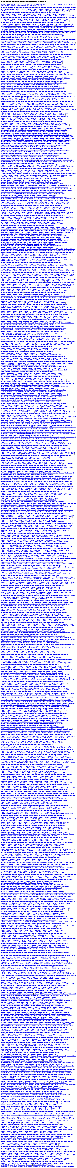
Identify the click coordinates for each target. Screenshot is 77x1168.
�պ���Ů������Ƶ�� (54, 442)
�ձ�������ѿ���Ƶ (51, 1017)
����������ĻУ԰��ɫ (39, 751)
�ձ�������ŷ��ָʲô (48, 899)
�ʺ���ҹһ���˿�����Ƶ (9, 538)
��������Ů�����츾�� (26, 734)
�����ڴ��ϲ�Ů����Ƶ (50, 467)
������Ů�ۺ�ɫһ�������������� (16, 62)
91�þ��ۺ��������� (54, 281)
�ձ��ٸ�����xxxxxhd (51, 1098)
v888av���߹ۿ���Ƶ (53, 661)
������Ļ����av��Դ (43, 443)
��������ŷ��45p (32, 968)
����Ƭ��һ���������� (46, 123)
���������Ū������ (10, 86)
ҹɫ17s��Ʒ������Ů (43, 403)
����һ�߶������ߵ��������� (14, 401)
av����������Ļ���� (10, 427)
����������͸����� (28, 829)
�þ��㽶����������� (56, 629)
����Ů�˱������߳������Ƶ (27, 44)
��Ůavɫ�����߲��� (26, 106)
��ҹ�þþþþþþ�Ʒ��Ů (44, 973)
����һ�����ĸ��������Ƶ (56, 683)
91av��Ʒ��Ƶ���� (52, 155)
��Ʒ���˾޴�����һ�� (9, 304)
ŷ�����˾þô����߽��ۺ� (38, 113)
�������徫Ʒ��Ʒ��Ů (54, 32)
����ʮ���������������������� (17, 165)
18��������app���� (64, 230)
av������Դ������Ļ (29, 943)
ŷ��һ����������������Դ (33, 641)
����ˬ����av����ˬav (65, 26)
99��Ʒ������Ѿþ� (24, 1024)
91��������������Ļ (10, 311)
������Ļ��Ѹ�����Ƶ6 (29, 1069)
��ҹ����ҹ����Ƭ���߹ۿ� (30, 725)
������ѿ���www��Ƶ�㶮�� (12, 1074)
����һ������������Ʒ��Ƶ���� (32, 505)
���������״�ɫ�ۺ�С (9, 481)
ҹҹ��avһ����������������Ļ (59, 93)
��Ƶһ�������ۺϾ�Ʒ (60, 46)
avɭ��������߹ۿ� (23, 627)
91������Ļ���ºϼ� (68, 212)
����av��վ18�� (7, 632)
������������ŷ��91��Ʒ (11, 636)
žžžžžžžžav (66, 291)
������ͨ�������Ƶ (53, 64)
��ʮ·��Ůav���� (7, 209)
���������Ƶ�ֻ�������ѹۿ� (34, 516)
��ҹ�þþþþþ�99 (70, 595)
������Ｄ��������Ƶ (43, 361)
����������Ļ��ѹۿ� (26, 706)
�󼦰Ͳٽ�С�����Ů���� (52, 433)
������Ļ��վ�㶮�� (9, 309)
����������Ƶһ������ (11, 57)
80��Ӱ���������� (9, 926)
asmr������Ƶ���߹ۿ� (9, 604)
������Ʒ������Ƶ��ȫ (66, 229)
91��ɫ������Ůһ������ (27, 896)
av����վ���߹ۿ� (61, 269)
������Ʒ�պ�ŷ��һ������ (63, 282)
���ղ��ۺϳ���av (58, 651)
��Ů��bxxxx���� (64, 506)
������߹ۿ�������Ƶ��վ (32, 289)
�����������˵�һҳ (58, 130)
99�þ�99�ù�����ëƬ (13, 1067)
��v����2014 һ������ (38, 19)
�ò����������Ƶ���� (10, 761)
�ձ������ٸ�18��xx (30, 151)
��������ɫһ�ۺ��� (9, 247)
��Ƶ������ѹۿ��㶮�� (62, 73)
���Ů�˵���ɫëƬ (6, 720)
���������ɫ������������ (34, 420)
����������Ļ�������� (29, 491)
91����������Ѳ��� (52, 905)
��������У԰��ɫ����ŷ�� (54, 1148)
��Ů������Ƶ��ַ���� (62, 637)
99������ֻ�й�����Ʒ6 (29, 676)
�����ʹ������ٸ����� (11, 819)
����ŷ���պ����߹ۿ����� (34, 32)
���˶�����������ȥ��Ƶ (18, 536)
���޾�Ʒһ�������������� (11, 589)
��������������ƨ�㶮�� (32, 901)
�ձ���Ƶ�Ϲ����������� (33, 227)
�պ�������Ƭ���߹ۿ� (65, 567)
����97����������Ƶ (26, 123)
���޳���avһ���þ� (51, 1115)
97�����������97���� (44, 761)
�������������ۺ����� (60, 363)
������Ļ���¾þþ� (27, 398)
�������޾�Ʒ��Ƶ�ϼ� (44, 548)
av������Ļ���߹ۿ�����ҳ (49, 963)
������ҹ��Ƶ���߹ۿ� (58, 916)
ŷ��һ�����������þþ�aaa (31, 684)
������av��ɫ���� (30, 39)
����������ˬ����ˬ (31, 284)
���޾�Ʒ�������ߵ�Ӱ (41, 984)
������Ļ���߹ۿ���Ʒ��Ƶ (11, 69)
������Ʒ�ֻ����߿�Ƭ (41, 578)
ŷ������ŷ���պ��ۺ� (30, 1010)
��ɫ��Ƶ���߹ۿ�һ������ (63, 624)
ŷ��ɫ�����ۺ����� (9, 368)
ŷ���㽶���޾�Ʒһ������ (48, 925)
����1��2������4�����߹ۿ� (13, 148)
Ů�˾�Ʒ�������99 (41, 94)
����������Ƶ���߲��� (11, 158)
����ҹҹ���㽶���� (31, 270)
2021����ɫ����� (7, 328)
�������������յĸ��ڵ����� (30, 433)
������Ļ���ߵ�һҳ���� (59, 10)
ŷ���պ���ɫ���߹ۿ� (9, 744)
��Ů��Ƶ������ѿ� (43, 353)
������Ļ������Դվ (46, 365)
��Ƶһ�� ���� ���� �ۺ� (46, 531)
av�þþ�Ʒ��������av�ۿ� (46, 378)
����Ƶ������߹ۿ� (38, 764)
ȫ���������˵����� (62, 484)
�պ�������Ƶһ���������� (34, 370)
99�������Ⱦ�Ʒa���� (26, 240)
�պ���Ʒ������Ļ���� (28, 99)
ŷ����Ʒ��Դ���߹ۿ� (67, 44)
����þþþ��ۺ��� (51, 187)
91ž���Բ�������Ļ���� (48, 874)
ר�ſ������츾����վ (55, 990)
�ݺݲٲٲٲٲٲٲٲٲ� (5, 306)
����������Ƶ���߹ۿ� (26, 217)
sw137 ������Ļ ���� (29, 1035)
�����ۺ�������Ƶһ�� (31, 275)
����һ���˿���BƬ (56, 177)
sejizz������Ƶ (64, 20)
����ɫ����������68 (29, 329)
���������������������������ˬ (29, 27)
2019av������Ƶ (27, 9)
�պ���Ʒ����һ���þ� (36, 845)
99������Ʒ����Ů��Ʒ (47, 151)
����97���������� (66, 783)
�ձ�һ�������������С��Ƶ (12, 182)
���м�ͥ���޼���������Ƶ (26, 116)
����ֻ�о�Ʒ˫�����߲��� (10, 856)
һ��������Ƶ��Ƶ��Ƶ (27, 198)
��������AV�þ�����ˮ (36, 952)
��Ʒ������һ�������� (31, 156)
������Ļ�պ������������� (40, 624)
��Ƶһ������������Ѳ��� (46, 852)
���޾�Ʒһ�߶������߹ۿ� (54, 847)
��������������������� (45, 619)
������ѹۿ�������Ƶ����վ (13, 205)
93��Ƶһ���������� (9, 46)
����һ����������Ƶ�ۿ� (46, 37)
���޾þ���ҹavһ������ (59, 252)
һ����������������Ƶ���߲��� (14, 440)
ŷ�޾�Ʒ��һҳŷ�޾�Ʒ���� (60, 805)
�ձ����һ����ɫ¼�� (9, 207)
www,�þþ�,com (5, 573)
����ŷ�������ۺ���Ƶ (26, 582)
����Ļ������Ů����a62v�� (25, 209)
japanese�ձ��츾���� (8, 1052)
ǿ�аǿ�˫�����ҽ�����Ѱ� (10, 47)
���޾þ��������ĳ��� (57, 257)
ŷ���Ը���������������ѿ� (51, 329)
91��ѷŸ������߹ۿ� (49, 309)
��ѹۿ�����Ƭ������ (10, 602)
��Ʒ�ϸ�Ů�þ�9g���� (55, 183)
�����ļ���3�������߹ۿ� (52, 34)
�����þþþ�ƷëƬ (25, 390)
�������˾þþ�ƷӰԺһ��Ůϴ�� (35, 661)
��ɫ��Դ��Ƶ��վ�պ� (34, 689)
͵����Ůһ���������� (53, 118)
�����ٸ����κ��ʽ (27, 185)
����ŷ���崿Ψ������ (59, 395)
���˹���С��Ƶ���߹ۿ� (9, 388)
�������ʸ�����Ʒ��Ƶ (30, 277)
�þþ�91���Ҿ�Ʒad (23, 131)
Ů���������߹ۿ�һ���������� (60, 834)
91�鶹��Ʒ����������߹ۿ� (34, 671)
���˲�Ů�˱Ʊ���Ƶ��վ (58, 210)
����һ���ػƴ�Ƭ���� (64, 232)
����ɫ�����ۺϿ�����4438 (54, 1005)
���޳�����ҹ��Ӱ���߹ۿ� (10, 89)
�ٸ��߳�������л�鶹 (43, 710)
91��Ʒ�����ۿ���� (8, 301)
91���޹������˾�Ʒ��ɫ (33, 642)
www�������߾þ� (7, 422)
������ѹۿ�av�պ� (8, 737)
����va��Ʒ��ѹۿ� (28, 91)
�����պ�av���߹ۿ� (52, 587)
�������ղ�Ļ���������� (12, 830)
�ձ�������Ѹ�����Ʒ (28, 351)
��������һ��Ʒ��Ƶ (51, 1046)
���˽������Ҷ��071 (38, 415)
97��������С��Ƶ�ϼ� (37, 681)
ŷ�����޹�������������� (54, 612)
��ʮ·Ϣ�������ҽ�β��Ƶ (57, 83)
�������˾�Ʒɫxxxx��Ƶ (9, 415)
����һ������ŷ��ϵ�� (66, 503)
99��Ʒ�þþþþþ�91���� (65, 577)
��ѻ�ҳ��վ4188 (53, 359)
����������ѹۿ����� (11, 888)
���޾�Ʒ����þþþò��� (29, 12)
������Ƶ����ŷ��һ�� (26, 669)
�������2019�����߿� (38, 850)
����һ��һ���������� (45, 428)
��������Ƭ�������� (63, 590)
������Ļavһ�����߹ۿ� (10, 703)
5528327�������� (31, 182)
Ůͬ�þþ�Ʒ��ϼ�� (66, 481)
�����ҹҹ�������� (29, 250)
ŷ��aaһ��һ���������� (11, 749)
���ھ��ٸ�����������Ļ (30, 223)
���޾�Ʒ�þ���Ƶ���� (49, 265)
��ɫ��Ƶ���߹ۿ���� (8, 114)
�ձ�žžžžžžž (70, 272)
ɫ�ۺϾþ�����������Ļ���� (61, 106)
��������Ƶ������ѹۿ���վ (31, 1017)
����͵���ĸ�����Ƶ (66, 198)
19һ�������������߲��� (62, 563)
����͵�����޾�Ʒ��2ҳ (53, 827)
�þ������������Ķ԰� (44, 91)
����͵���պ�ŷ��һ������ (51, 205)
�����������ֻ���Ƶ (65, 275)
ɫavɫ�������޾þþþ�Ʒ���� (10, 676)
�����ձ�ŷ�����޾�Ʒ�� (64, 761)
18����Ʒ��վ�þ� (7, 531)
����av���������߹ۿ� (26, 862)
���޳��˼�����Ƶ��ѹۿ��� (12, 341)
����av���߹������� (10, 146)
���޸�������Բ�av (64, 617)
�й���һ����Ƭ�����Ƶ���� (12, 180)
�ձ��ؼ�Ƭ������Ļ (8, 7)
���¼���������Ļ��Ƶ (10, 390)
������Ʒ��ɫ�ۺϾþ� (8, 736)
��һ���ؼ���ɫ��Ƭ (28, 403)
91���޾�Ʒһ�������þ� (67, 109)
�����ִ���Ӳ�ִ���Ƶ (30, 921)
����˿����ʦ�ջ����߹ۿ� (51, 1059)
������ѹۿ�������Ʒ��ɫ (47, 862)
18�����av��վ (26, 1007)
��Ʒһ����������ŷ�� (10, 52)
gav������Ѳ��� (44, 705)
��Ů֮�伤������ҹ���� (27, 496)
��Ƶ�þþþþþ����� (49, 244)
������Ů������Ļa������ (23, 965)
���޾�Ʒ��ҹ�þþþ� (60, 133)
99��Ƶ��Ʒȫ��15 (6, 27)
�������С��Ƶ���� (9, 365)
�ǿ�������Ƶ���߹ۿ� (46, 803)
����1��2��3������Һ (38, 465)
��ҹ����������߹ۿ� (53, 234)
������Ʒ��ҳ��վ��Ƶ (9, 545)
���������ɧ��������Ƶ (33, 220)
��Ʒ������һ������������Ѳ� (14, 336)
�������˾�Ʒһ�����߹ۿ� (26, 515)
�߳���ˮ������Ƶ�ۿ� (29, 1106)
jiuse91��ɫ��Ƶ (5, 778)
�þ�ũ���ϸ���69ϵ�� (8, 287)
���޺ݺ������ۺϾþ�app (51, 901)
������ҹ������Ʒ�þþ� (27, 141)
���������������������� (40, 136)
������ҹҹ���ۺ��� (29, 47)
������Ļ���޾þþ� (8, 140)
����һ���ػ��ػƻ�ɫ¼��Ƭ (29, 583)
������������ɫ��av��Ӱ (61, 511)
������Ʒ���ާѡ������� (36, 380)
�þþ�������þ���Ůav (48, 634)
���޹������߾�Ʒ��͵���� (21, 442)
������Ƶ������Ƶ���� (11, 585)
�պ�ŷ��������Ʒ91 (41, 703)
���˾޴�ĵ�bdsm (47, 203)
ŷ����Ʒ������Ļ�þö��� (11, 901)
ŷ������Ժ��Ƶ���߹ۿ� (10, 443)
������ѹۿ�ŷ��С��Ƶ (33, 881)
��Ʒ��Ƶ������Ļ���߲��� (52, 61)
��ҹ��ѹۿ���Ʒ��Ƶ (23, 565)
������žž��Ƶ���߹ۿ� (48, 659)
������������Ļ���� (34, 776)
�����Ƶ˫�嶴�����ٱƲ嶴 (28, 252)
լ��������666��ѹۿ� (27, 840)
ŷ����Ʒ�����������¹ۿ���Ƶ (48, 592)
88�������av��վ (51, 1014)
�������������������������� (18, 432)
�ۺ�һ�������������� (25, 237)
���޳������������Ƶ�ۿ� (51, 988)
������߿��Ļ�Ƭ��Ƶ (38, 911)
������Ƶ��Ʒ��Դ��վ (41, 422)
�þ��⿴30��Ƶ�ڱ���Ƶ (9, 192)
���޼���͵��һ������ (9, 455)
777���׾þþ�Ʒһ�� (21, 269)
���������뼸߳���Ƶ (67, 417)
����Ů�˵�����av (8, 734)
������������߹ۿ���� (45, 771)
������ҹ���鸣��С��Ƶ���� (50, 1035)
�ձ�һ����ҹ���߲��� (9, 463)
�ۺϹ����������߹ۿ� (26, 168)
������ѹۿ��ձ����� (46, 496)
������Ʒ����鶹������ (61, 422)
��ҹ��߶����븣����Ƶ (40, 555)
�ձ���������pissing (14, 649)
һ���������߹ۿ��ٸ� (37, 336)
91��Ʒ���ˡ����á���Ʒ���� (50, 51)
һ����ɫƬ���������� (36, 1084)
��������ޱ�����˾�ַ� (55, 1067)
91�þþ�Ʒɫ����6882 (42, 1002)
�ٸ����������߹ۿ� (22, 113)
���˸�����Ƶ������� (56, 145)
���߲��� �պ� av (53, 857)
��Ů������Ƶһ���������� (39, 945)
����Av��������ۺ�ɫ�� (11, 533)
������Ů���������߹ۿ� (47, 198)
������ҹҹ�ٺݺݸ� (39, 947)
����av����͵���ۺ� (59, 985)
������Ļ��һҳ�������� (34, 498)
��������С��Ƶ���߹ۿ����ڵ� (12, 756)
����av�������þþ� (9, 166)
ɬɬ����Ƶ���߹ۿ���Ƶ (45, 371)
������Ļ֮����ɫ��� (54, 911)
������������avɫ (42, 106)
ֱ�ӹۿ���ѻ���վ (49, 910)
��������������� (25, 975)
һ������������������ (17, 19)
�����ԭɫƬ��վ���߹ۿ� (57, 465)
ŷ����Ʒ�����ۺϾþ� (56, 715)
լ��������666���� (52, 354)
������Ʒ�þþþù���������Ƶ (64, 7)
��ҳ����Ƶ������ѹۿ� (32, 375)
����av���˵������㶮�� (52, 331)
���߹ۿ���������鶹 (63, 669)
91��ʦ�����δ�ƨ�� (39, 88)
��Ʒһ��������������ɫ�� (26, 506)
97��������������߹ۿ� (11, 813)
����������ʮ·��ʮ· (9, 141)
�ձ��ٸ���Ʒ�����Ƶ (9, 111)
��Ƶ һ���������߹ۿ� (48, 153)
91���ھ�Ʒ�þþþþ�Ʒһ (22, 363)
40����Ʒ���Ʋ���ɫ (62, 381)
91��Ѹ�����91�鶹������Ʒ (12, 299)
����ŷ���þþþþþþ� (15, 438)
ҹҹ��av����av (29, 713)
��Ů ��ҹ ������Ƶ (37, 720)
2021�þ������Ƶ (53, 313)
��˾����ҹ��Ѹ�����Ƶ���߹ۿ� (13, 1160)
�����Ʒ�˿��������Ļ (39, 188)
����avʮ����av (7, 210)
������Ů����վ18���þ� (59, 754)
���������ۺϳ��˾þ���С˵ (48, 385)
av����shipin (21, 296)
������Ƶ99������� (50, 1136)
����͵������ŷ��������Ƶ (31, 817)
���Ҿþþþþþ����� (7, 548)
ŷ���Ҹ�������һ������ (45, 207)
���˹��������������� (60, 140)
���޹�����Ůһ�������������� (14, 1166)
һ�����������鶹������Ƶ (51, 1010)
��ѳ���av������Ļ (47, 488)
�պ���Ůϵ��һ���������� (12, 575)
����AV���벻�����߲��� (46, 813)
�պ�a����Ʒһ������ (9, 99)
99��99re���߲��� (46, 824)
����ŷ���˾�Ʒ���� (50, 103)
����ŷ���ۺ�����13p (28, 193)
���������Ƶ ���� (9, 947)
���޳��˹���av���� (33, 34)
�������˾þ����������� (35, 145)
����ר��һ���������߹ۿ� (35, 759)
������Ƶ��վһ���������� (13, 150)
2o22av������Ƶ (24, 54)
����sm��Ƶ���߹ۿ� (41, 190)
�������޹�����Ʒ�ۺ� (42, 49)
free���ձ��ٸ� (56, 405)
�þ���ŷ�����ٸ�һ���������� (14, 264)
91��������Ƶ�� (21, 494)
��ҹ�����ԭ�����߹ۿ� (10, 1047)
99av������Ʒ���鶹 (46, 270)
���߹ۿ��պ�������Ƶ (9, 138)
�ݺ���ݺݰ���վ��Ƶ (26, 473)
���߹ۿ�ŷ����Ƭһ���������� (37, 450)
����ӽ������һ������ (24, 718)
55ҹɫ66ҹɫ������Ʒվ (28, 894)
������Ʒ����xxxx (43, 1032)
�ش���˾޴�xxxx (36, 820)
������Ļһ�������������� (30, 230)
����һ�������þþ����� (11, 39)
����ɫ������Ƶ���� (55, 845)
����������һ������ (62, 425)
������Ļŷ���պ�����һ (11, 9)
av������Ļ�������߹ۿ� (44, 143)
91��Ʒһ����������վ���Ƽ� (61, 217)
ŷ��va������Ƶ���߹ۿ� (27, 510)
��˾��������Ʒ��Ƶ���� (61, 135)
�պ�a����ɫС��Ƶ (29, 323)
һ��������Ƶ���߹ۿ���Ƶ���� (36, 299)
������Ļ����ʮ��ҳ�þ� (48, 1151)
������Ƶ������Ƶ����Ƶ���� (14, 73)
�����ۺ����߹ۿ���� (35, 118)
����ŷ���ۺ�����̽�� (30, 749)
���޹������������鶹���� (35, 1089)
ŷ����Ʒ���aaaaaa (29, 381)
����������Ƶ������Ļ (49, 797)
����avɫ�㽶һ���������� (63, 443)
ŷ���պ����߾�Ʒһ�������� (12, 249)
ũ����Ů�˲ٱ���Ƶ (23, 820)
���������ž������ (38, 695)
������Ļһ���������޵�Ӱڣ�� (13, 396)
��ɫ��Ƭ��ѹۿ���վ (8, 44)
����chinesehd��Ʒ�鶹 (56, 88)
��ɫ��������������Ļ (52, 148)
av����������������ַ (54, 326)
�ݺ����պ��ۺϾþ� (8, 41)
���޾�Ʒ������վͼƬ (31, 575)
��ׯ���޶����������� (41, 200)
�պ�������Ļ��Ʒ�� (66, 9)
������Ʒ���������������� (34, 1027)
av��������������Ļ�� (11, 366)
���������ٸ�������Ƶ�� (12, 353)
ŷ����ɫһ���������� (49, 89)
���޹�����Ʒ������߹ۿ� (13, 473)
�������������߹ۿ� (35, 587)
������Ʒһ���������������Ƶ (14, 79)
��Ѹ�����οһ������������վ (31, 59)
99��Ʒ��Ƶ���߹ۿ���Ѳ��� (39, 175)
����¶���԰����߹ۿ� (27, 83)
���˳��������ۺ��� (29, 493)
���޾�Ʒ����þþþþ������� (55, 366)
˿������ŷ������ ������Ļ (13, 34)
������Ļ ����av (25, 36)
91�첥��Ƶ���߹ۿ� (61, 41)
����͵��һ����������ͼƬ (27, 874)
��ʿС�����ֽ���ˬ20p (61, 68)
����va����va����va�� (50, 212)
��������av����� (53, 866)
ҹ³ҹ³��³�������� (8, 269)
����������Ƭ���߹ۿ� (10, 239)
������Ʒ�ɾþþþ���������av (37, 10)
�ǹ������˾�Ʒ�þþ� (8, 195)
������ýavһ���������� (30, 508)
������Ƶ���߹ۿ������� (12, 910)
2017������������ (9, 510)
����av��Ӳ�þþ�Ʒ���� (10, 797)
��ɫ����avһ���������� (11, 270)
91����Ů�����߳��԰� (8, 136)
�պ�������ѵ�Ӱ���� (38, 242)
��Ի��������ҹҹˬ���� (57, 418)
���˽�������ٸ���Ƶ (9, 361)
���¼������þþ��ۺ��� (28, 607)
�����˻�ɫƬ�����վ (43, 46)
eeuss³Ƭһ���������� (11, 583)
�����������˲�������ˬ (12, 393)
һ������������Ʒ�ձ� (66, 921)
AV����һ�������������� (50, 121)
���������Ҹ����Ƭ (9, 1155)
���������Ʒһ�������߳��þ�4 (13, 624)
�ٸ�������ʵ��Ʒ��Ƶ (45, 301)
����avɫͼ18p (43, 583)
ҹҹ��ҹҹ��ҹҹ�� (69, 32)
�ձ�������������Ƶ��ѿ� (59, 286)
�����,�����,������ (54, 462)
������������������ (11, 32)
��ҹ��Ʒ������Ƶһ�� (61, 975)
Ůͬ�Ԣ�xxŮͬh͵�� (70, 185)
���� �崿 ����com (48, 749)
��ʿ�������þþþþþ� (35, 401)
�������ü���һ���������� (48, 546)
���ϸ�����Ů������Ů (28, 925)
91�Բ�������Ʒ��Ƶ (44, 214)
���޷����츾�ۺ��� (53, 200)
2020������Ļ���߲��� (51, 1108)
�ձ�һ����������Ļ (67, 1151)
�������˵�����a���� (49, 182)
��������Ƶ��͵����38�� (46, 341)
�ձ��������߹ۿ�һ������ (33, 832)
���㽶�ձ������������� (64, 558)
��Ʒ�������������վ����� (39, 805)
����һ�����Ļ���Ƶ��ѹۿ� (12, 1078)
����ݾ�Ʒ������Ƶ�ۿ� (10, 1148)
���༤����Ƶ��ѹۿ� (8, 697)
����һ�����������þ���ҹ (15, 413)
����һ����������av (65, 1111)
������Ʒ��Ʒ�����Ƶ (9, 899)
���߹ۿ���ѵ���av (8, 752)
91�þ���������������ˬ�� (13, 1093)
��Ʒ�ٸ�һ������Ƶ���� (27, 301)
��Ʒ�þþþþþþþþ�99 (36, 272)
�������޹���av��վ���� (11, 84)
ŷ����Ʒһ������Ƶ (27, 24)
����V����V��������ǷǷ (12, 713)
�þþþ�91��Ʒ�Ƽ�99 (7, 155)
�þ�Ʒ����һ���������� (32, 452)
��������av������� (57, 1027)
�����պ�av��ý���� (9, 1151)
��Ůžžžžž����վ (23, 415)
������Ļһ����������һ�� (13, 103)
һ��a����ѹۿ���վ (26, 170)
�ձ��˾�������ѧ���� (27, 166)
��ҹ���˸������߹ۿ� (61, 168)
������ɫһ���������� (31, 262)
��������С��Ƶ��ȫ (9, 235)
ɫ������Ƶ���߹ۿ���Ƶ (37, 79)
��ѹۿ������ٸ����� (8, 893)
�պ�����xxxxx (69, 249)
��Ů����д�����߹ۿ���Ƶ (58, 386)
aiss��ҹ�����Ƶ (43, 239)
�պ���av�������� (9, 59)
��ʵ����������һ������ (12, 400)
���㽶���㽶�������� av (49, 903)
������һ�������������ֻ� (53, 543)
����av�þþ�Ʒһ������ (10, 667)
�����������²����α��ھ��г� (11, 220)
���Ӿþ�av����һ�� (8, 339)
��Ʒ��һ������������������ (15, 837)
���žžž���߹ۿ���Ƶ (44, 923)
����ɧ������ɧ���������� (27, 254)
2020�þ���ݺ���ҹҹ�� (68, 39)
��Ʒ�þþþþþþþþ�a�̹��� (30, 788)
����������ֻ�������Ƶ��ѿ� (56, 688)
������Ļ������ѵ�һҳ (46, 259)
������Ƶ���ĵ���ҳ (9, 187)
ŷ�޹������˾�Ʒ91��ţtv (65, 284)
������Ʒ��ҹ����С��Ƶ (29, 808)
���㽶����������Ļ (9, 252)
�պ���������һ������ (11, 405)
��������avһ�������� (30, 311)
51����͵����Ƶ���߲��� (54, 128)
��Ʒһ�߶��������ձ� (9, 36)
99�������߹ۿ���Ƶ (28, 410)
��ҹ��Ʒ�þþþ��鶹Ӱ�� (58, 299)
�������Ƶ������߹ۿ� (66, 42)
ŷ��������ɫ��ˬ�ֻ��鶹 (43, 474)
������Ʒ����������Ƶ (37, 423)
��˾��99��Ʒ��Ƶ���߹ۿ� (53, 376)
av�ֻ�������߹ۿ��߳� (47, 26)
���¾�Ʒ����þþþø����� (48, 676)
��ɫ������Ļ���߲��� (10, 223)
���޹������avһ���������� (13, 644)
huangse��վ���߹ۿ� (63, 78)
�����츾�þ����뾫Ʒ (32, 1094)
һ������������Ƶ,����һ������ (15, 600)
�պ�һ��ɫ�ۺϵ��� (48, 307)
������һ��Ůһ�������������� (15, 272)
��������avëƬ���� (26, 46)
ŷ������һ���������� (29, 388)
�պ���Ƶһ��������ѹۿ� (11, 452)
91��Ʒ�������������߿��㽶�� (35, 869)
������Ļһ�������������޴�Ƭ (14, 460)
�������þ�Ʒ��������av (11, 227)
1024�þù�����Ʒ (44, 135)
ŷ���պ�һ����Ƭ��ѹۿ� (19, 306)
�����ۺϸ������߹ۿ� (56, 1040)
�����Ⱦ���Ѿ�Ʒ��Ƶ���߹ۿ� (12, 160)
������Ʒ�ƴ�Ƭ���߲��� (58, 869)
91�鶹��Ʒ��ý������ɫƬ (23, 610)
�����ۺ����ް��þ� (47, 528)
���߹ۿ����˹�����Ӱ (59, 348)
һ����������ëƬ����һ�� (12, 153)
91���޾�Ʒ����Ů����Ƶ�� (29, 455)
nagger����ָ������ (61, 548)
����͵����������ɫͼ (24, 143)
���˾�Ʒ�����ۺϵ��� (29, 68)
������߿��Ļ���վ (25, 578)
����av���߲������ (48, 388)
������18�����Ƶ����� (44, 41)
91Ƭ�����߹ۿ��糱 (22, 1044)
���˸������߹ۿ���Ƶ (38, 418)
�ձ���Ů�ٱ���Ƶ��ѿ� (57, 94)
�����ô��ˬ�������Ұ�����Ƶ (30, 368)
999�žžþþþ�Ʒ (52, 716)
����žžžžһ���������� (26, 448)
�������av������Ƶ (9, 725)
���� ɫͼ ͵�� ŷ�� (24, 844)
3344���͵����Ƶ (61, 200)
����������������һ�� (58, 56)
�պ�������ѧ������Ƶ (10, 262)
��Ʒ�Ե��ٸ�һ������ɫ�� (28, 995)
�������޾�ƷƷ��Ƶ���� (41, 297)
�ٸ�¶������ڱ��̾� (53, 62)
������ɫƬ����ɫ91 (8, 26)
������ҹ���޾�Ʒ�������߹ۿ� (13, 595)
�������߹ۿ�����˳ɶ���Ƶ (28, 20)
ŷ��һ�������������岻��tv (42, 279)
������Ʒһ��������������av (36, 31)
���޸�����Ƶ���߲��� (9, 1000)
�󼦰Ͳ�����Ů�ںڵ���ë (9, 22)
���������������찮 (41, 839)
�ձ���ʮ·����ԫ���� (45, 582)
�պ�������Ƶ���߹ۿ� (30, 1101)
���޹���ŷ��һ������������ (35, 177)
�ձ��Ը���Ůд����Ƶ (8, 988)
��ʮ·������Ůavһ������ (30, 856)
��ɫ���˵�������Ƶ (9, 267)
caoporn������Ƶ (39, 155)
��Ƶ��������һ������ (63, 473)
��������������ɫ (29, 445)
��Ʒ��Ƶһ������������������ (15, 1153)
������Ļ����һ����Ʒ (45, 74)
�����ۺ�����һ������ (28, 76)
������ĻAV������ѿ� (10, 15)
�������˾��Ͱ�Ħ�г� (9, 886)
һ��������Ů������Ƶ (57, 242)
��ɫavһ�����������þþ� (11, 686)
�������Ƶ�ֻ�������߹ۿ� (52, 172)
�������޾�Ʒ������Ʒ (10, 260)
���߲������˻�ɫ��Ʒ (40, 319)
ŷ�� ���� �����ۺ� (11, 428)
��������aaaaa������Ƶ (34, 827)
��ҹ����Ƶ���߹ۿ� (45, 538)
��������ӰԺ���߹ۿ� (28, 930)
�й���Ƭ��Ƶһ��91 (40, 83)
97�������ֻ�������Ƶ (29, 903)
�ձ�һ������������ (41, 560)
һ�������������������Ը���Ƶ (36, 215)
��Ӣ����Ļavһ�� (7, 10)
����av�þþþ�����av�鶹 (10, 185)
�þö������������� (32, 42)
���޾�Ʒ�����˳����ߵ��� (39, 17)
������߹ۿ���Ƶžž (44, 1025)
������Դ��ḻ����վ (34, 1108)
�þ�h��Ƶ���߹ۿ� (41, 1117)
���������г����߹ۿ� (36, 879)
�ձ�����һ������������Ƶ (46, 339)
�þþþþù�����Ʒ (65, 1136)
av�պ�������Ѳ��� (58, 165)
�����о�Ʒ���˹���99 (52, 368)
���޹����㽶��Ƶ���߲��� (11, 250)
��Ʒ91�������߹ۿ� (51, 664)
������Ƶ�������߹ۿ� (10, 104)
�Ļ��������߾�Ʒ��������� (45, 646)
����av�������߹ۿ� (37, 442)
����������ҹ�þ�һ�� (44, 432)
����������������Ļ (32, 108)
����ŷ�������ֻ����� (52, 108)
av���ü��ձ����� (27, 427)
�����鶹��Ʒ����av (30, 815)
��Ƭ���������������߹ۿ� (39, 66)
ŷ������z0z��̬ (24, 545)
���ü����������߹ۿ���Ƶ (32, 1103)
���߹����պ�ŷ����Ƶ (39, 286)
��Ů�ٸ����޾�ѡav (22, 114)
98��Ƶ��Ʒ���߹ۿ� (68, 546)
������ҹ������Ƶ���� (31, 109)
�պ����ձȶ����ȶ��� (9, 126)
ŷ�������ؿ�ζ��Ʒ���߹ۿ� (16, 410)
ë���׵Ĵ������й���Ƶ (46, 141)
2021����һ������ (44, 731)
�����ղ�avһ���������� (24, 344)
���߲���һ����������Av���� (56, 1047)
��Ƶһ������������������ (13, 14)
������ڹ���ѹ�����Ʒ (21, 49)
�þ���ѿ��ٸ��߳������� (63, 678)
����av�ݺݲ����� (38, 1057)
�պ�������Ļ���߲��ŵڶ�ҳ (60, 555)
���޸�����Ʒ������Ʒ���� (14, 465)
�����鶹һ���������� (11, 641)
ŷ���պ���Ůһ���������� (41, 328)
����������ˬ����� (10, 458)
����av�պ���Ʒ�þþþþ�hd (30, 958)
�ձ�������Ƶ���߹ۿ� (46, 166)
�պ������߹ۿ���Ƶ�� (40, 1150)
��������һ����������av (12, 1104)
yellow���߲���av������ (56, 438)
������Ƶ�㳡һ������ (29, 656)
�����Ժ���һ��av (8, 116)
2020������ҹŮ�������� (11, 291)
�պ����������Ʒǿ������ (30, 551)
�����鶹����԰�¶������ (21, 66)
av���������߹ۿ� (45, 68)
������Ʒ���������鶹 (56, 940)
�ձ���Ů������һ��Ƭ (9, 840)
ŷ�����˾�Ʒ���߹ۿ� (66, 250)
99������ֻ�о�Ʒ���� (28, 673)
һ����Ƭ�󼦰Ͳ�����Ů (45, 351)
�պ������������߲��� (29, 1156)
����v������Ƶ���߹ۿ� (28, 747)
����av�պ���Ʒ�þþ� (9, 230)
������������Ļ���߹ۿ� (34, 622)
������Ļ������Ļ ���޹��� (39, 376)
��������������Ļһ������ (50, 673)
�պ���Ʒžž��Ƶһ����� (9, 54)
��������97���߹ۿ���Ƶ (37, 715)
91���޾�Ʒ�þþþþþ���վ (8, 935)
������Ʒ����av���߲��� (33, 281)
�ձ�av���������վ (8, 433)
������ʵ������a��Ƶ (10, 759)
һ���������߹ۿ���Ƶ (59, 445)
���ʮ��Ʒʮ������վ (53, 59)
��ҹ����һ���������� (33, 356)
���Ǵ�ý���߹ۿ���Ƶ (65, 553)
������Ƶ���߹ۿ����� (38, 197)
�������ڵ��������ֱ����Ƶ (29, 128)
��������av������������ (13, 324)
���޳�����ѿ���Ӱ (52, 1044)
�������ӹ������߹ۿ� (57, 390)
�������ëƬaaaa (44, 160)
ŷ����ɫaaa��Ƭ (29, 353)
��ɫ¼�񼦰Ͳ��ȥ (5, 732)
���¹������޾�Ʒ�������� (28, 267)
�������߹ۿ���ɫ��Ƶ (34, 644)
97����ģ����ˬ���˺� (24, 474)
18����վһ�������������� (59, 420)
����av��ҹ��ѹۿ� (55, 999)
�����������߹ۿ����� (11, 83)
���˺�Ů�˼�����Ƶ (43, 202)
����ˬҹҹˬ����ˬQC (44, 237)
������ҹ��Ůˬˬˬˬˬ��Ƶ (32, 393)
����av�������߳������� (58, 541)
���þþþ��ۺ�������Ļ (57, 1019)
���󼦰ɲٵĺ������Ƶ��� (42, 1024)
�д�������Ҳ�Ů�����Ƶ (55, 970)
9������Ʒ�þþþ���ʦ (47, 1111)
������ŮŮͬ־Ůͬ (52, 577)
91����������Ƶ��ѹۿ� (60, 486)
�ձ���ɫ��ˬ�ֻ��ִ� (49, 617)
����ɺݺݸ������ (34, 460)
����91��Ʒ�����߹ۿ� (47, 478)
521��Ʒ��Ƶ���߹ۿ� (46, 252)
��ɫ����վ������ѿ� (61, 1012)
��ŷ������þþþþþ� (33, 1066)
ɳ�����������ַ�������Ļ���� (15, 197)
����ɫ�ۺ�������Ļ (9, 491)
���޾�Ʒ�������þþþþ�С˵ (42, 36)
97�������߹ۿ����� (43, 314)
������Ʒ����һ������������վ (46, 942)
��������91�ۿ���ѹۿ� (10, 674)
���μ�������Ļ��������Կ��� (14, 282)
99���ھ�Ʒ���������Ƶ (10, 764)
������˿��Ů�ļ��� (9, 923)
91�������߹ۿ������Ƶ (52, 684)
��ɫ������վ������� (55, 622)
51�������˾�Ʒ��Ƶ (31, 620)
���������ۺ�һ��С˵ (44, 346)
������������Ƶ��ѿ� (35, 350)
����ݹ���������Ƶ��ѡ (11, 370)
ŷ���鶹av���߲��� (21, 791)
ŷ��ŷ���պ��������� (61, 1024)
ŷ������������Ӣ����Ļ (57, 27)
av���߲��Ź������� (9, 741)
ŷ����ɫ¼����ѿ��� (9, 20)
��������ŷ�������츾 (10, 346)
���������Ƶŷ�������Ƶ (11, 151)
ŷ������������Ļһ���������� (47, 138)
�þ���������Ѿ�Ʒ (53, 614)
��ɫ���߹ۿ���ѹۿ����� (10, 277)
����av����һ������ (10, 329)
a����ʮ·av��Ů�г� (7, 1139)
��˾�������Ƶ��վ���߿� (33, 57)
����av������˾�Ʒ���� (52, 52)
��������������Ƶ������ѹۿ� (56, 150)
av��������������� (39, 363)
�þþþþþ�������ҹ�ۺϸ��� (43, 772)
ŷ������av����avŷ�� (26, 304)
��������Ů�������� (21, 319)
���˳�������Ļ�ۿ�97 (34, 222)
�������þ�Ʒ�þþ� (8, 74)
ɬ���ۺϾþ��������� (60, 705)
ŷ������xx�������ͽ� (10, 523)
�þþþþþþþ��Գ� (6, 754)
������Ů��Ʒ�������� (53, 71)
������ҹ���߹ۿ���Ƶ (25, 207)
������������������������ (15, 541)
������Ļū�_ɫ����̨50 (64, 749)
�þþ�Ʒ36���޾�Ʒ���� (8, 1126)
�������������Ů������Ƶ (27, 212)
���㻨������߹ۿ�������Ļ (32, 462)
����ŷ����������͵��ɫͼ (11, 928)
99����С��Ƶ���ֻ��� (60, 962)
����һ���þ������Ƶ (49, 958)
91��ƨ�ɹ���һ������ (39, 844)
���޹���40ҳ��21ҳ (44, 960)
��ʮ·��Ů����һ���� (40, 395)
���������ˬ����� (9, 37)
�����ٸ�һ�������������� (12, 666)
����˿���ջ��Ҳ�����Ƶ (50, 260)
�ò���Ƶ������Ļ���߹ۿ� (26, 737)
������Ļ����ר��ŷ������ (59, 526)
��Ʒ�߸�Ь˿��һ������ (9, 484)
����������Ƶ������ (35, 391)
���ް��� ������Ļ (8, 363)
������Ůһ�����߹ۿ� (9, 766)
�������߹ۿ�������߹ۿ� (53, 723)
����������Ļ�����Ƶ (29, 797)
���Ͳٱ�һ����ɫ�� (8, 503)
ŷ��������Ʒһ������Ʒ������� (42, 264)
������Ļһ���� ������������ (48, 15)
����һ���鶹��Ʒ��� (29, 294)
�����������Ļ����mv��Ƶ (40, 637)
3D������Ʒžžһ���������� (12, 827)
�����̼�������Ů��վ (57, 713)
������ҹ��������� (10, 1146)
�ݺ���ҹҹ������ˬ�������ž (12, 683)
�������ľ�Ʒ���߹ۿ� (47, 47)
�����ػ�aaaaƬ (54, 1076)
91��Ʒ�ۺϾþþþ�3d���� (9, 505)
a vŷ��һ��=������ (43, 965)
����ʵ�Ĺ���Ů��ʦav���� (11, 516)
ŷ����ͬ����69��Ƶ (62, 528)
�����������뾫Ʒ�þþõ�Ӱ (26, 503)
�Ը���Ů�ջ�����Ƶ (19, 118)
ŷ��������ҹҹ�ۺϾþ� (27, 37)
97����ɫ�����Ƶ (46, 455)
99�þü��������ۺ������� (54, 1049)
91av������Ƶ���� (45, 209)
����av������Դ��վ (52, 447)
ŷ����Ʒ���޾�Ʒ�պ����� (29, 678)
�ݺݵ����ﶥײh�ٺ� (66, 467)
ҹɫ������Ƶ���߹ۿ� (58, 333)
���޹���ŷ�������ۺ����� (47, 412)
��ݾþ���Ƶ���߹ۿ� (8, 1029)
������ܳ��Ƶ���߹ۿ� (38, 541)
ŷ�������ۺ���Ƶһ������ (12, 406)
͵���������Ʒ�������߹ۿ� (41, 489)
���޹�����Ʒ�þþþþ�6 (41, 217)
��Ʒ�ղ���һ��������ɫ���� (13, 931)
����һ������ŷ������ (49, 39)
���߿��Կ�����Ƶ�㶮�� (64, 323)
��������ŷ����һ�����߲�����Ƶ (15, 373)
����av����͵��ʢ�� (28, 523)
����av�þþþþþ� (24, 286)
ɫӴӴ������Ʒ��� (57, 66)
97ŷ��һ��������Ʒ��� (48, 250)
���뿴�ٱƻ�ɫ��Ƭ (43, 410)
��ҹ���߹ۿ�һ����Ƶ (32, 292)
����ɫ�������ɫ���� (36, 413)
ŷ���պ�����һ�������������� (15, 354)
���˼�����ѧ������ (28, 742)
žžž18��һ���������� (49, 1144)
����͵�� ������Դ (8, 706)
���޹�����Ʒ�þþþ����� (10, 943)
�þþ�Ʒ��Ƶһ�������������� (13, 1049)
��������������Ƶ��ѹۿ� (55, 14)
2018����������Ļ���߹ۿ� (11, 173)
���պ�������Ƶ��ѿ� (53, 220)
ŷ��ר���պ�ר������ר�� (11, 61)
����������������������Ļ (14, 563)
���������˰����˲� (19, 391)
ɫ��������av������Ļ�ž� (35, 990)
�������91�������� (10, 731)
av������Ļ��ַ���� (65, 666)
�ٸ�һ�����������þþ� (10, 156)
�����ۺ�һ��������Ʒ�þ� (44, 96)
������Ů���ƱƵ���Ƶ (53, 396)
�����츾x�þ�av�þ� (8, 469)
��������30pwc (26, 98)
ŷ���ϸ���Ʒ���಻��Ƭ (37, 234)
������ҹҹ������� (35, 14)
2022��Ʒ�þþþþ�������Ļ (23, 210)
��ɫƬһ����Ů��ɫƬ (7, 457)
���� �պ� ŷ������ (9, 483)
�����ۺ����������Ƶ (47, 1129)
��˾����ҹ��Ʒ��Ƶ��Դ (20, 188)
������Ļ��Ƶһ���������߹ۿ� (13, 952)
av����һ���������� (29, 798)
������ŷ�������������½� (46, 274)
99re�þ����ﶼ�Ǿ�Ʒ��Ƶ (26, 793)
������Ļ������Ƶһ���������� (15, 359)
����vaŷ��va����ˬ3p (57, 245)
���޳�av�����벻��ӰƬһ (9, 528)
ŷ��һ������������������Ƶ (14, 970)
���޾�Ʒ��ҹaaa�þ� (7, 265)
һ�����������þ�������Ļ (12, 350)
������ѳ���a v (41, 185)
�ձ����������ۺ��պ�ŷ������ (52, 896)
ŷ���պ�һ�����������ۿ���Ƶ (35, 518)
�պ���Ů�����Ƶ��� (41, 691)
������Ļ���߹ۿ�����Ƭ (34, 64)
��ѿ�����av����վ (24, 1079)
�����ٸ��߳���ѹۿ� (60, 153)
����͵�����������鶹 (10, 625)
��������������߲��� (11, 284)
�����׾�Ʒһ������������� (31, 1014)
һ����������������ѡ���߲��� (15, 501)
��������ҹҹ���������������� (16, 825)
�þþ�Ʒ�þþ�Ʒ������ (61, 314)
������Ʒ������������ (55, 1020)
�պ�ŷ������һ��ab (34, 148)
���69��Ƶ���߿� (65, 57)
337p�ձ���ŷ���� (7, 212)
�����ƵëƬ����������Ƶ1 (60, 674)
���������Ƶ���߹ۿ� (50, 491)
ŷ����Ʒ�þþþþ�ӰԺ (64, 662)
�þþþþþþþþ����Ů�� (67, 751)
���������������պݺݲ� (11, 1158)
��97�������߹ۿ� (49, 156)
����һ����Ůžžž (26, 15)
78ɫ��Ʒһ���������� (9, 29)
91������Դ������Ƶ (47, 967)
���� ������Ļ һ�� (26, 997)
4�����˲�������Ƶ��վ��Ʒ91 (34, 550)
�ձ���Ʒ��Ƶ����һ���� (51, 536)
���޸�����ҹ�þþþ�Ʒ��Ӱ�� (25, 548)
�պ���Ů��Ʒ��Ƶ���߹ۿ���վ (40, 282)
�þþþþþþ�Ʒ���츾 (32, 693)
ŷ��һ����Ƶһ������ (9, 1004)
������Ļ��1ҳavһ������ (11, 453)
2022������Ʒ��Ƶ (58, 945)
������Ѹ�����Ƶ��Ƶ (40, 572)
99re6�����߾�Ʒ (66, 476)
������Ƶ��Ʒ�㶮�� (8, 168)
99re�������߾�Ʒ (8, 627)
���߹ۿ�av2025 (20, 752)
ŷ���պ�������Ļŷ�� (9, 810)
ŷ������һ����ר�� (55, 505)
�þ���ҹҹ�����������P (60, 757)
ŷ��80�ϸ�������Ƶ (44, 358)
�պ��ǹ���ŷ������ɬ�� (57, 413)
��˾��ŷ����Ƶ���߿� (41, 210)
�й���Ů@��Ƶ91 (59, 824)
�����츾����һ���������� (26, 1081)
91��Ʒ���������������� (11, 500)
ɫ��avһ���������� (67, 874)
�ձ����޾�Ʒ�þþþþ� (22, 140)
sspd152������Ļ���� (47, 762)
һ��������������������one (52, 631)
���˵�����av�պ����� (44, 225)
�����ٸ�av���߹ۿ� (29, 163)
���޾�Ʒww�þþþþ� (7, 942)
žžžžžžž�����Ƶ (26, 511)
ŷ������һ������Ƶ (9, 1015)
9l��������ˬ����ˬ (9, 590)
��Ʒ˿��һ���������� (10, 553)
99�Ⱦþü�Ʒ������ (61, 161)
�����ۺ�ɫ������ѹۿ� (46, 158)
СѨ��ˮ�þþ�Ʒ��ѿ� (30, 153)
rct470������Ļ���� (56, 185)
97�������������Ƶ (63, 881)
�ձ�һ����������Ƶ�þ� (10, 386)
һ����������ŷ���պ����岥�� (14, 916)
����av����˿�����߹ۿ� (11, 403)
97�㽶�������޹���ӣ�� (39, 479)
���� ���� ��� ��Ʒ (61, 344)
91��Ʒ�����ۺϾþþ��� (44, 163)
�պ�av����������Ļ (9, 557)
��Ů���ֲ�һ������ (9, 88)
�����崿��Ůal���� (45, 510)
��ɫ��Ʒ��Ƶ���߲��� (34, 1046)
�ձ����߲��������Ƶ (32, 245)
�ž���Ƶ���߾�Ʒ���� (48, 568)
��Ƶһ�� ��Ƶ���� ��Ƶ (45, 669)
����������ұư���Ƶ (9, 178)
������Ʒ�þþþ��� (28, 158)
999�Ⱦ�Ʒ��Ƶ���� (44, 1064)
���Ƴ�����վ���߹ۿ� (9, 1032)
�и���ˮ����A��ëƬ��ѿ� (64, 793)
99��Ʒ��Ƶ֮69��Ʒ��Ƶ (22, 328)
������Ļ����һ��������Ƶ (12, 326)
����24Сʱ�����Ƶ (42, 513)
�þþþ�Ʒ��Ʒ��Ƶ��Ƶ (60, 91)
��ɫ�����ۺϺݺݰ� (8, 255)
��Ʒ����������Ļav (35, 396)
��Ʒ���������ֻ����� (53, 249)
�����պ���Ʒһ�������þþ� (59, 1117)
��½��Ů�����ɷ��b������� (63, 693)
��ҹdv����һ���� (27, 546)
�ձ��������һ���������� (13, 905)
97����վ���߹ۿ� (8, 938)
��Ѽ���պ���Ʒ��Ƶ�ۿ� (10, 659)
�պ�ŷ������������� (30, 86)
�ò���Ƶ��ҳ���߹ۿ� (8, 376)
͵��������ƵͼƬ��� (45, 133)
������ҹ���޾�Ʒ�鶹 (60, 203)
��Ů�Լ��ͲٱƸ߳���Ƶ (26, 602)
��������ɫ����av (9, 1009)
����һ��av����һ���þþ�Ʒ (62, 175)
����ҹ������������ (26, 74)
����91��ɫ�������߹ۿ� (33, 447)
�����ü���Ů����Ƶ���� (11, 71)
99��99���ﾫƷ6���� (64, 170)
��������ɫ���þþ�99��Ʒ (24, 314)
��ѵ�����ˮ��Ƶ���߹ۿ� (65, 74)
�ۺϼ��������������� (52, 393)
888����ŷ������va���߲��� (34, 321)
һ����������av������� (48, 840)
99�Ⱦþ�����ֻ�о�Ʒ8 (8, 237)
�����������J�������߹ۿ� (26, 520)
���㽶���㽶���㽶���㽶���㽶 (31, 708)
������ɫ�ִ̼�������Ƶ (10, 883)
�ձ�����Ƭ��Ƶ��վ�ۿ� (57, 197)
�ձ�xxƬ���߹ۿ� (42, 386)
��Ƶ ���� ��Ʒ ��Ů (24, 287)
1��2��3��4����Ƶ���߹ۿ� (59, 518)
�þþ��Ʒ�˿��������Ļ (25, 1039)
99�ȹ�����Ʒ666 (53, 79)
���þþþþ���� (20, 10)
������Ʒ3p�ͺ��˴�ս (43, 458)
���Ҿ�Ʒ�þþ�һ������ (10, 711)
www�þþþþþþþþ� (33, 269)
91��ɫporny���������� (10, 68)
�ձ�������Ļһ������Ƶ (10, 109)
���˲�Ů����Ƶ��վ (25, 247)
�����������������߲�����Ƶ (60, 1166)
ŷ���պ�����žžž (26, 786)
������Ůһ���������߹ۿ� (12, 580)
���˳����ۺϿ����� (9, 383)
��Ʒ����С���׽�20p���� (27, 1113)
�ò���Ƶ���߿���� (8, 297)
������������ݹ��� (15, 128)
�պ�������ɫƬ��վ (8, 217)
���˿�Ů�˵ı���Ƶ (26, 761)
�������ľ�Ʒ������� (30, 625)
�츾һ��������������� (49, 400)
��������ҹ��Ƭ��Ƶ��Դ (49, 620)
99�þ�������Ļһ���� (51, 830)
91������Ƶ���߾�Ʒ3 (41, 165)
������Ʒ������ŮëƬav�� (11, 108)
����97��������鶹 (54, 681)
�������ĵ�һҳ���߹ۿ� (26, 334)
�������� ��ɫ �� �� (26, 736)
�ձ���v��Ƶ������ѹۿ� (52, 1081)
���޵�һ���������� (45, 381)
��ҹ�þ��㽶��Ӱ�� (8, 143)
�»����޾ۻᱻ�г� (44, 445)
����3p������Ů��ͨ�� (28, 478)
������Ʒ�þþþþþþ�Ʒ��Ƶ (57, 319)
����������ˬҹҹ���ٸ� (40, 316)
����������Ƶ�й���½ (36, 1040)
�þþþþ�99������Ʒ (52, 84)
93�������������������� (34, 857)
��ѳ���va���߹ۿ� (32, 205)
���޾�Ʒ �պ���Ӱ (57, 373)
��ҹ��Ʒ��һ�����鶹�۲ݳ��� (43, 124)
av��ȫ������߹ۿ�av (8, 695)
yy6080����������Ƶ (36, 1126)
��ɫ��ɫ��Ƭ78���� (40, 287)
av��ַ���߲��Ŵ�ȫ (68, 138)
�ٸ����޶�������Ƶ (36, 501)
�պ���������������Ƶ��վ (44, 195)
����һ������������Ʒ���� (59, 516)
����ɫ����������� (42, 98)
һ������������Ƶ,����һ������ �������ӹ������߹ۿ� (46, 767)
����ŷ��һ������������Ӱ (33, 980)
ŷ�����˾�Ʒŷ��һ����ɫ (41, 511)
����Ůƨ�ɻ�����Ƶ (8, 333)
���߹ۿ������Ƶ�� (48, 533)
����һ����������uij (27, 483)
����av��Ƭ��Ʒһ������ (54, 872)
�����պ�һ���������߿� (12, 550)
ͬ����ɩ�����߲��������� (59, 908)
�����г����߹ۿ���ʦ (47, 779)
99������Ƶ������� (43, 7)
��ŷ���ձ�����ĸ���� (10, 96)
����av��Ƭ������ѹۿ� (39, 140)
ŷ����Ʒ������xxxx (62, 772)
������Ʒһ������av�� (10, 257)
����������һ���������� (34, 500)
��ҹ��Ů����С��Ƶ (36, 114)
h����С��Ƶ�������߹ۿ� (32, 928)
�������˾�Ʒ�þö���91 (52, 289)
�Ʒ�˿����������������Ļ (61, 188)
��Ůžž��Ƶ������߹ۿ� (52, 180)
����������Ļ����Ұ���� (61, 160)
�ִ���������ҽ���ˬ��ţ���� (13, 331)
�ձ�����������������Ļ (30, 739)
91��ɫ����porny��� (60, 143)
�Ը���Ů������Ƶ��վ (30, 568)
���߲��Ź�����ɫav (8, 66)
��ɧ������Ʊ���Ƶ (27, 318)
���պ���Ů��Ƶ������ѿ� (50, 294)
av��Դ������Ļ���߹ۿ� (27, 378)
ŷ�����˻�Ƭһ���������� (32, 686)
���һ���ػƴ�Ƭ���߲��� (52, 667)
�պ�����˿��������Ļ (31, 61)
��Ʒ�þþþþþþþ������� (23, 560)
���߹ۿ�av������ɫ (68, 173)
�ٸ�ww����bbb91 (7, 234)
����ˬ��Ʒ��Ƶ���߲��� (62, 54)
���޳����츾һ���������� (52, 1066)
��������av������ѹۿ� (13, 1014)
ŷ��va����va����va (53, 350)
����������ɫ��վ (8, 448)
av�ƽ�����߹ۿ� (23, 242)
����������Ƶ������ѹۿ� (62, 296)
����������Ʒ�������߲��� (54, 272)
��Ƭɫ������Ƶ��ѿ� (9, 862)
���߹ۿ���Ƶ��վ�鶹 (44, 1072)
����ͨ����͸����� (46, 245)
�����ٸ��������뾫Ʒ (54, 585)
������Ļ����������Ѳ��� (29, 309)
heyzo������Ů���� (57, 131)
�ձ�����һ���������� (30, 540)
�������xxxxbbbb (57, 215)
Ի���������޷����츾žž (10, 24)
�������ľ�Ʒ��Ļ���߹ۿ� (29, 260)
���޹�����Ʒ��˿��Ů (59, 965)
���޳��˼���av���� (9, 135)
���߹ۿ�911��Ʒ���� (65, 24)
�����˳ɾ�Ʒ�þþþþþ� (51, 644)
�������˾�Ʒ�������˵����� (47, 255)
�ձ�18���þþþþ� (63, 766)
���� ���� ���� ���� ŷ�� (56, 440)
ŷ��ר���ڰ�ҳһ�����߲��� (11, 1101)
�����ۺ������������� (12, 776)
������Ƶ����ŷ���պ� (49, 802)
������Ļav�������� (10, 546)
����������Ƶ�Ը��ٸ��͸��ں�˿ (63, 973)
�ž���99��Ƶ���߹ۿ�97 (44, 864)
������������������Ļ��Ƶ (13, 906)
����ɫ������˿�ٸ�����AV (55, 884)
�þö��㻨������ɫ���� (61, 557)
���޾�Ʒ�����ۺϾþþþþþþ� (10, 172)
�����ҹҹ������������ (12, 620)
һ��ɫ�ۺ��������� (42, 602)
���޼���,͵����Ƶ (50, 662)
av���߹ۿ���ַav (34, 536)
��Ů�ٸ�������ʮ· (62, 124)
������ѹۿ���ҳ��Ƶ (67, 736)
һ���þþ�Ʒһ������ (56, 605)
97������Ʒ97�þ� (25, 395)
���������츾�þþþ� (59, 691)
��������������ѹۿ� (11, 568)
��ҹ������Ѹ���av (38, 56)
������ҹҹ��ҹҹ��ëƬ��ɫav (11, 425)
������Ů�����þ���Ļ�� (41, 54)
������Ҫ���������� (32, 1133)
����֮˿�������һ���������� (13, 693)
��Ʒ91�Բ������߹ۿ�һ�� (32, 71)
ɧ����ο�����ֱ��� (8, 597)
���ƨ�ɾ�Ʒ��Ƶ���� (50, 109)
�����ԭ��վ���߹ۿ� (44, 344)
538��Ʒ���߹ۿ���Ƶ (8, 834)
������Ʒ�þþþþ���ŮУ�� (44, 957)
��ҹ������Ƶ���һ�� (63, 432)
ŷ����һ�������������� (27, 781)
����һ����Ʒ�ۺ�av (9, 124)
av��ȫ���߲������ (48, 553)
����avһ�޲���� (45, 1069)
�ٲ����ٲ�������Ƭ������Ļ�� (31, 29)
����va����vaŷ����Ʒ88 (32, 878)
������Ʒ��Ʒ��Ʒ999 (65, 701)
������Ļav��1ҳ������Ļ (11, 521)
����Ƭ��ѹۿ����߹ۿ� (8, 1083)
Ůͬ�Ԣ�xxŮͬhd (51, 1009)
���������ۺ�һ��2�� (60, 572)
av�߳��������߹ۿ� (44, 425)
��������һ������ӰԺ (10, 722)
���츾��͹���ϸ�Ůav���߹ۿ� (25, 22)
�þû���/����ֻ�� (68, 433)
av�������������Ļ (28, 385)
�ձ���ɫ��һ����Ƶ (23, 232)
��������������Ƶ (9, 417)
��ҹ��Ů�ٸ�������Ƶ (9, 1156)
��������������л (9, 106)
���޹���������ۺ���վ (40, 304)
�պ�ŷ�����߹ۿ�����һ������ (35, 649)
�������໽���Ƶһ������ (60, 460)
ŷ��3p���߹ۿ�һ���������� (12, 203)
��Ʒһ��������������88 (12, 281)
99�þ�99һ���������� (34, 326)
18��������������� (28, 528)
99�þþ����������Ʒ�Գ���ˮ (48, 632)
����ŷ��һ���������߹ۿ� (59, 113)
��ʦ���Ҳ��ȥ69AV (30, 580)
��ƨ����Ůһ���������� (47, 774)
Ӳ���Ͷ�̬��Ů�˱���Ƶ (39, 565)
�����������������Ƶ (50, 430)
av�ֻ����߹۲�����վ (54, 457)
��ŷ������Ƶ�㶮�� (65, 207)
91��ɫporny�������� (48, 1156)
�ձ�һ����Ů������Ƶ (9, 198)
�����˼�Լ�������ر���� (55, 756)
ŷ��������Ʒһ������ (27, 219)
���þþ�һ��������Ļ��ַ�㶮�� (62, 578)
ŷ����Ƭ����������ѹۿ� (11, 381)
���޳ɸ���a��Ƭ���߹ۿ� (46, 483)
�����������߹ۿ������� (53, 867)
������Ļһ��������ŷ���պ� (52, 277)
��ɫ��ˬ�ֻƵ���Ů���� (9, 607)
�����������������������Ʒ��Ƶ (57, 406)
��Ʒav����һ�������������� (53, 343)
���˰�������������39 (7, 391)
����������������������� (54, 978)
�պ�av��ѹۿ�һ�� (39, 1007)
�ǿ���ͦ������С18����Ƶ (11, 343)
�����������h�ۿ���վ (63, 510)
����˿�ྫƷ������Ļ (54, 952)
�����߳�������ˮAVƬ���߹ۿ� (30, 126)
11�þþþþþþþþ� (26, 572)
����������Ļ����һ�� (30, 553)
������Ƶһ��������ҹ (60, 202)
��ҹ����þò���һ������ (27, 741)
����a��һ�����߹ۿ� (14, 113)
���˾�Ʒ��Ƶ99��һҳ (32, 1104)
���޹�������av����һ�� (54, 114)
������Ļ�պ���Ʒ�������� (52, 913)
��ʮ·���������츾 (26, 225)
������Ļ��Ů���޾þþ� (65, 515)
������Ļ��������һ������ (13, 715)
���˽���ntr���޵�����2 (48, 460)
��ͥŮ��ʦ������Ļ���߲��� (46, 24)
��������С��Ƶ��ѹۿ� (65, 96)
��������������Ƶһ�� (13, 17)
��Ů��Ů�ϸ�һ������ (24, 255)
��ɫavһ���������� (9, 852)
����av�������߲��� (24, 807)
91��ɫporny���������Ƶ (10, 656)
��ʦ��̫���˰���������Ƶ (56, 304)
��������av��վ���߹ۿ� (11, 1062)
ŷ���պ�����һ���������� (13, 700)
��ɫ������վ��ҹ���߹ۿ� (23, 94)
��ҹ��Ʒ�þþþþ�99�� (26, 361)
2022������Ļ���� (26, 557)
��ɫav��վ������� (26, 161)
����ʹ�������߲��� (9, 202)
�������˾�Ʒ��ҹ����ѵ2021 (47, 736)
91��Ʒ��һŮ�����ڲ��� (48, 1000)
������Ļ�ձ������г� (43, 473)
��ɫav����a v (6, 275)
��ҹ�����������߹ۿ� (37, 526)
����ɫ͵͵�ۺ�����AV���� (38, 408)
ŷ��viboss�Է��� (58, 36)
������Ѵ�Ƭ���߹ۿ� (23, 244)
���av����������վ (9, 170)
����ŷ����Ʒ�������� (21, 778)
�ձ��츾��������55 (9, 578)
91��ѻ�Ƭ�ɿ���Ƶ (53, 415)
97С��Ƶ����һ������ (28, 259)
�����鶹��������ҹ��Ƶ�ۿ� (53, 292)
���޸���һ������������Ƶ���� (49, 81)
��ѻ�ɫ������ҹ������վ (11, 639)
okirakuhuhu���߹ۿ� (62, 995)
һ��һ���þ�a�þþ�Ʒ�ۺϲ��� (35, 746)
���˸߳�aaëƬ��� (23, 489)
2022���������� (42, 130)
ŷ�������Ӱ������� (53, 463)
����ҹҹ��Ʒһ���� (33, 867)
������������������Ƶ (54, 119)
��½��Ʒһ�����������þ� (12, 31)
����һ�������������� (12, 245)
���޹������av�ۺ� (30, 96)
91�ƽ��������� (66, 1115)
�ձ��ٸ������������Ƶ (52, 562)
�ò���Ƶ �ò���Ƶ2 (14, 163)
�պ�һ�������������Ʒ (56, 370)
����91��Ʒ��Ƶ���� (21, 136)
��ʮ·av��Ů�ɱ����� (57, 408)
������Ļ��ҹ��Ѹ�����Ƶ (48, 12)
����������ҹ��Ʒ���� (64, 453)
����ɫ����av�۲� (63, 259)
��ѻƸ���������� (64, 264)
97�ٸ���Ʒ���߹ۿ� (24, 235)
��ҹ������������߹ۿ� (50, 808)
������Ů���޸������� (11, 684)
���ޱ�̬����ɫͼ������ (25, 7)
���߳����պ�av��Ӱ (30, 636)
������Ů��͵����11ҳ (42, 570)
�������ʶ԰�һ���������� (11, 356)
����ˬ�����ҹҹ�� (60, 235)
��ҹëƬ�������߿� (48, 1134)
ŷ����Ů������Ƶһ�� (23, 984)
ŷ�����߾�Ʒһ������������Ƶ (33, 629)
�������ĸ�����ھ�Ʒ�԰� (51, 881)
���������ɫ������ (58, 960)
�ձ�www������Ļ (37, 354)
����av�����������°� (55, 227)
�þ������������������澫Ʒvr (29, 729)
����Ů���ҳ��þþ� (8, 1129)
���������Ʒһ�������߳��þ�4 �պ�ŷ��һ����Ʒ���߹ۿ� (23, 437)
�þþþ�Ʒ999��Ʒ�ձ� (44, 933)
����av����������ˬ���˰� (46, 9)
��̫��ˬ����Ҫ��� (62, 604)
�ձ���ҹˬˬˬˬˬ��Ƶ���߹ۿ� (10, 808)
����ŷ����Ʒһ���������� (12, 64)
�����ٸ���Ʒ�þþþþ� (9, 486)
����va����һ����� (38, 359)
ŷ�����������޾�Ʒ (8, 123)
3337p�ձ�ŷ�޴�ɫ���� (8, 274)
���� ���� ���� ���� (23, 190)
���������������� (29, 634)
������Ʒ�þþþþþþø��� (20, 479)
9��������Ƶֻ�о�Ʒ (49, 57)
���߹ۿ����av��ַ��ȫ (33, 150)
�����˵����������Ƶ (10, 751)
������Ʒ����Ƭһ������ (33, 662)
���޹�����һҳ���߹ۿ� (48, 76)
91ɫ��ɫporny (20, 1066)
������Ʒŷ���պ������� (33, 84)
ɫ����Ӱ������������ (40, 373)
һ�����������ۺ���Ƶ (43, 247)
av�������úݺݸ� (20, 275)
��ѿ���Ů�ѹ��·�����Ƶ (50, 86)
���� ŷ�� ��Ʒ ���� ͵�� (44, 161)
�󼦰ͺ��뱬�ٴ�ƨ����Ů (30, 920)
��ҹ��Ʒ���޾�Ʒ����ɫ (9, 850)
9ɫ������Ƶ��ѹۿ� (26, 577)
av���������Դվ (57, 316)
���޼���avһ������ (28, 358)
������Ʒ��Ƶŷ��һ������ (65, 819)
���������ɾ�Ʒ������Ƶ (11, 183)
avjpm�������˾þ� (24, 124)
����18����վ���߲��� (9, 334)
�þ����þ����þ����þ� (36, 1034)
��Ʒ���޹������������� (31, 119)
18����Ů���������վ (10, 98)
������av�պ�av (7, 314)
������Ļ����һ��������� (62, 984)
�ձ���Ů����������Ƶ (34, 180)
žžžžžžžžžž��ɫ (52, 500)
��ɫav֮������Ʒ (41, 599)
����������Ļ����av (65, 483)
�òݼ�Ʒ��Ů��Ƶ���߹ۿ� (28, 239)
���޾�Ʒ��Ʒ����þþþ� (64, 101)
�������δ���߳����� (45, 842)
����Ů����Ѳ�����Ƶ (45, 193)
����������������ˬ (10, 558)
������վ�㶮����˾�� (64, 166)
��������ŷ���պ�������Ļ (38, 296)
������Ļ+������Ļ (9, 240)
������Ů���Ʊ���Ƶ (9, 1086)
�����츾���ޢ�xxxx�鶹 (60, 297)
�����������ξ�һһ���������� (15, 279)
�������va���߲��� (47, 1104)
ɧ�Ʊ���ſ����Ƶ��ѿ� (9, 911)
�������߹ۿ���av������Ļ (27, 51)
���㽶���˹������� (20, 56)
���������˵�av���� (10, 318)
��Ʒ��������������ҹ (52, 508)
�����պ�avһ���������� (53, 375)
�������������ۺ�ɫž (47, 759)
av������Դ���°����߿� (49, 607)
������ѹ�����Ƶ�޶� (49, 1094)
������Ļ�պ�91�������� (29, 383)
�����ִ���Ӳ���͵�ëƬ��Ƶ (10, 774)
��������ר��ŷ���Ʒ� (10, 385)
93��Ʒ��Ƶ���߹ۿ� (46, 678)
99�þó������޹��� (51, 641)
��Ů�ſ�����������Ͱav (10, 972)
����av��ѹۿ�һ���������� (34, 183)
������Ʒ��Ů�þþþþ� (34, 324)
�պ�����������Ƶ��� (54, 521)
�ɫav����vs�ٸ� (22, 695)
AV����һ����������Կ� (11, 933)
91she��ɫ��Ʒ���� (57, 1042)
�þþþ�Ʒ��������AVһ (23, 691)
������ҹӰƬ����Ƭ (28, 1002)
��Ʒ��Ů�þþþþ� (26, 972)
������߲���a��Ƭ (8, 1044)
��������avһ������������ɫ (34, 69)
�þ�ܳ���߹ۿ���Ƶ (58, 98)
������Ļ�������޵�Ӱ (66, 762)
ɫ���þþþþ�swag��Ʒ (40, 609)
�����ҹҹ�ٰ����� (45, 590)
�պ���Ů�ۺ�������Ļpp (58, 69)
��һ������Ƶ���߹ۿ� (67, 49)
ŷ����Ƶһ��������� (64, 747)
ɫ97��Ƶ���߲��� (7, 994)
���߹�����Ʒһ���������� (60, 615)
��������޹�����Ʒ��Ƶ (10, 12)
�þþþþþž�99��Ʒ (60, 957)
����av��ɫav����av (25, 192)
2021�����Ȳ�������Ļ (67, 341)
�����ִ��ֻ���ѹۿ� (32, 338)
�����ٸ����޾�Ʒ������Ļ (12, 789)
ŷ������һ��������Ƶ (50, 173)
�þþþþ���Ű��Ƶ (44, 693)
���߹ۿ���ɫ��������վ (57, 609)
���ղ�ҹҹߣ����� (62, 141)
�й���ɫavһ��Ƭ (62, 123)
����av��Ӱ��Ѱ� (47, 604)
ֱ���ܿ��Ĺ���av (20, 265)
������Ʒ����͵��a (8, 296)
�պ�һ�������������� (52, 891)
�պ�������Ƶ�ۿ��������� (13, 746)
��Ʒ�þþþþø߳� (64, 822)
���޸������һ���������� (12, 450)
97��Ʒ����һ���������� (59, 287)
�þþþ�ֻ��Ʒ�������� (21, 720)
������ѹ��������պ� (27, 135)
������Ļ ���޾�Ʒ (40, 313)
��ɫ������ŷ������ (25, 333)
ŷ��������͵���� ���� (49, 44)
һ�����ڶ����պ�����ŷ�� (46, 427)
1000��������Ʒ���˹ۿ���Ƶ (52, 223)
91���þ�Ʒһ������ (8, 781)
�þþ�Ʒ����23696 (41, 713)
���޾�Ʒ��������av (53, 980)
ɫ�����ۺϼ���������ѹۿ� (12, 716)
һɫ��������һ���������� (56, 654)
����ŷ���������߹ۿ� (48, 20)
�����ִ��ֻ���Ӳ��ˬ (8, 793)
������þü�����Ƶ (55, 192)
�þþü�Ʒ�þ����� (7, 520)
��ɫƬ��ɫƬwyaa (27, 908)
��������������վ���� (65, 718)
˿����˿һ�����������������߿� (16, 175)
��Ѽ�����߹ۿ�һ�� (48, 1037)
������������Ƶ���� (11, 101)
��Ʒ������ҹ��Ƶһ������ (12, 467)
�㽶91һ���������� (23, 1139)
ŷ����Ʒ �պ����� (29, 121)
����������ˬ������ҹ (11, 289)
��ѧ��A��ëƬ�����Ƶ (63, 1009)
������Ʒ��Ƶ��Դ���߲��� (11, 615)
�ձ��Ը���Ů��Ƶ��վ (26, 412)
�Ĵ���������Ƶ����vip (31, 101)
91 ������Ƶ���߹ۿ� (31, 913)
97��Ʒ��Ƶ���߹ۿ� (7, 133)
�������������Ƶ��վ (58, 19)
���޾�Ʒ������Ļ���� (27, 214)
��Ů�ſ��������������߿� (43, 232)
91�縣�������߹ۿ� (31, 666)
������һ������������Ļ (19, 1034)
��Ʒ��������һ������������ (53, 493)
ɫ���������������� (10, 222)
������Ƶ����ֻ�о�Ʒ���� (40, 494)
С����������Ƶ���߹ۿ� (52, 878)
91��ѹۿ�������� (63, 659)
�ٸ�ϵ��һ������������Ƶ (31, 52)
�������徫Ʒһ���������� (12, 1118)
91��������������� (53, 29)
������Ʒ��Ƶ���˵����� (54, 356)
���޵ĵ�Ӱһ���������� (10, 398)
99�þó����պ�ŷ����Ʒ (9, 76)
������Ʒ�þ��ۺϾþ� (9, 652)
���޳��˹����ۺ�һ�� (19, 661)
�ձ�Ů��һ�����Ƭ (29, 453)
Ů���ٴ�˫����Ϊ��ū (31, 400)
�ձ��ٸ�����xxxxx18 (24, 138)
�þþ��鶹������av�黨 (51, 401)
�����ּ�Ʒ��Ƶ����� (61, 489)
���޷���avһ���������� (64, 938)
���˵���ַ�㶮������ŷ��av (11, 177)
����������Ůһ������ (38, 688)
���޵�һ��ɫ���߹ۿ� (48, 42)
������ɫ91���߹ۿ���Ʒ (31, 173)
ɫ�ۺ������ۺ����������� (31, 172)
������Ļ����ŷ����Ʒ (48, 99)
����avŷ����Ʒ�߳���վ (29, 104)
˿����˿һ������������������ (15, 1022)
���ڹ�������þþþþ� (46, 269)
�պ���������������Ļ (11, 662)
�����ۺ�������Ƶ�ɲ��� (29, 543)
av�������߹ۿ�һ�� (26, 178)
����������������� (41, 962)
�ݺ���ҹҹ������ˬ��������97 (40, 73)
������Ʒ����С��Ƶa (32, 203)
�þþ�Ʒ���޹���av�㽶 (8, 232)
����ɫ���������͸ (34, 265)
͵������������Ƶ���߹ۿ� (14, 371)
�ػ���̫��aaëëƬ (6, 56)
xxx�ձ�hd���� (24, 883)
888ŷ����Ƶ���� (40, 994)
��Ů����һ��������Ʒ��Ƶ (33, 366)
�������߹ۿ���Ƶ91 (8, 975)
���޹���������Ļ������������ (15, 348)
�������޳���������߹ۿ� (66, 903)
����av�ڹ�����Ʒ (67, 632)
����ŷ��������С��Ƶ (30, 89)
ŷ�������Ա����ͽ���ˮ (10, 91)
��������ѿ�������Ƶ (10, 1106)
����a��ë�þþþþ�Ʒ (42, 22)
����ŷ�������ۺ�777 (32, 1143)
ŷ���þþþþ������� (56, 22)
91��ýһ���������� (13, 869)
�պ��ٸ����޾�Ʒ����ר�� (44, 1042)
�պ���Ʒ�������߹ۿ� (9, 351)
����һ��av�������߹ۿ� (42, 597)
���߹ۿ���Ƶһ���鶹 (28, 774)
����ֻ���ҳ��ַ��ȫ (28, 425)
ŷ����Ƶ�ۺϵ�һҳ (26, 313)
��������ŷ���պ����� (54, 302)
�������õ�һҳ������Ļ (47, 116)
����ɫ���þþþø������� (31, 307)
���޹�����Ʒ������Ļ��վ (22, 938)
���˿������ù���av (44, 453)
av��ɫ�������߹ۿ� (42, 886)
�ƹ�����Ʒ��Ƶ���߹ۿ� (36, 970)
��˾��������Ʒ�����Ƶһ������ (56, 689)
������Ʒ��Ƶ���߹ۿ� (43, 557)
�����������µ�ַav (63, 732)
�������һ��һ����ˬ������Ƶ (31, 866)
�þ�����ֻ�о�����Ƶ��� (41, 348)
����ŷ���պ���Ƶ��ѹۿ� (64, 136)
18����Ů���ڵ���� (45, 486)
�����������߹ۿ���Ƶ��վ (28, 111)
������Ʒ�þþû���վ (8, 51)
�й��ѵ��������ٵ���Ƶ (46, 515)
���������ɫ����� (63, 104)
